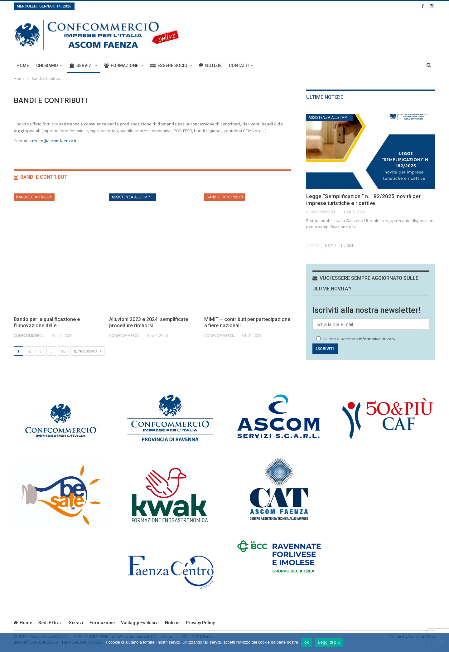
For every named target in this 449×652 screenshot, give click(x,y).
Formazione (121, 65)
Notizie (210, 65)
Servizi (81, 65)
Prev (314, 245)
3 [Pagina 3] (40, 351)
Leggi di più (329, 642)
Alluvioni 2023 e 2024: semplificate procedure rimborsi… (148, 322)
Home (23, 65)
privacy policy (200, 622)
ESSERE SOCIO (168, 65)
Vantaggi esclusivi (140, 622)
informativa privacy (377, 339)
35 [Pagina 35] (63, 351)
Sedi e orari (50, 622)
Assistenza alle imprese (133, 197)
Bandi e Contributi (34, 197)
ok (306, 642)
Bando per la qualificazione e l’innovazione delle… (47, 322)
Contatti (239, 65)
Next (330, 245)
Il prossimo (87, 350)
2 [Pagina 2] (29, 351)
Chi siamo (47, 65)
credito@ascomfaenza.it (53, 141)
